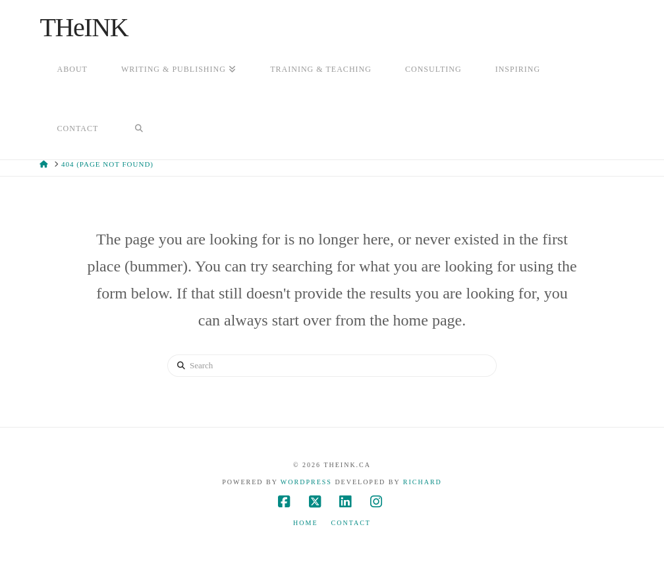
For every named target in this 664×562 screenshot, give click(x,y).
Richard (422, 482)
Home (305, 522)
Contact (351, 522)
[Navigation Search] (138, 129)
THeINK (84, 27)
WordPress (306, 482)
